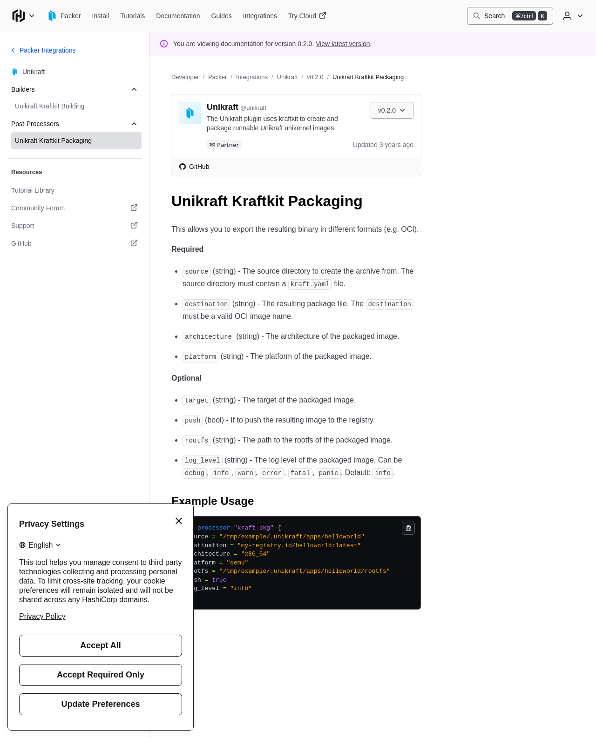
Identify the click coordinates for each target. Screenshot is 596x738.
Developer (185, 77)
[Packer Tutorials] (132, 15)
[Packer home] (64, 15)
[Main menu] (23, 15)
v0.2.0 (315, 77)
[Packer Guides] (221, 15)
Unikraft (287, 77)
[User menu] (572, 15)
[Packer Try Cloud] (307, 15)
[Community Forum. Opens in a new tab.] (74, 208)
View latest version (343, 43)
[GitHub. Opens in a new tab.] (74, 243)
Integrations (252, 77)
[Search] (510, 16)
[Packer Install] (101, 15)
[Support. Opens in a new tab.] (74, 225)
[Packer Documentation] (177, 15)
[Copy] (408, 528)
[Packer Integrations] (260, 15)
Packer (217, 77)
